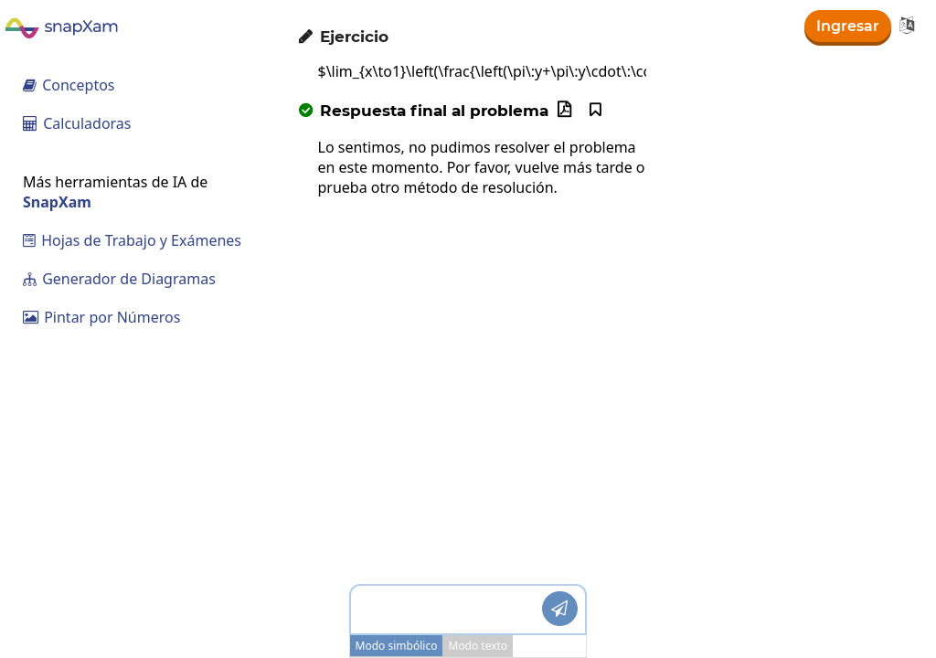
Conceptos (69, 85)
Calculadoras (77, 123)
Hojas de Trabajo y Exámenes (132, 240)
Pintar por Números (101, 317)
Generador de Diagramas (119, 279)
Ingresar (847, 26)
